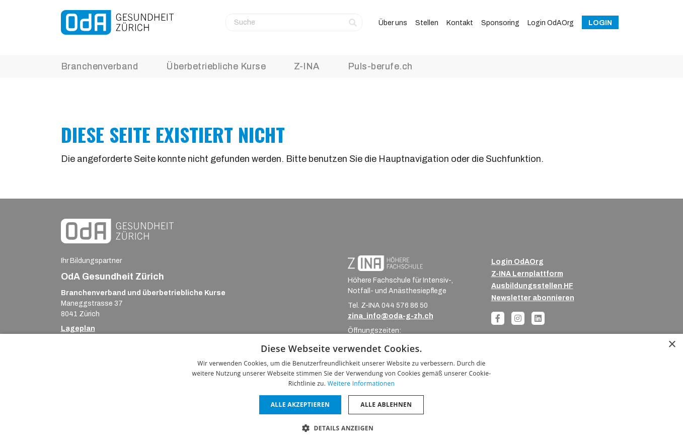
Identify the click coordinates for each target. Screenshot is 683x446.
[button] (341, 428)
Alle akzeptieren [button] (300, 404)
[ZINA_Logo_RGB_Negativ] (385, 262)
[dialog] (341, 390)
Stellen (426, 23)
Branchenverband (99, 66)
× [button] (671, 344)
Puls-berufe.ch (380, 66)
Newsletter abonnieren (532, 298)
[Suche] (294, 22)
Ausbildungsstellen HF (532, 286)
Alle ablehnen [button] (386, 404)
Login (600, 23)
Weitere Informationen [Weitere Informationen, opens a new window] (361, 383)
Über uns (392, 23)
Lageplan (78, 328)
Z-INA (307, 66)
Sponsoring (500, 23)
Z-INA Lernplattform (527, 274)
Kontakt (459, 23)
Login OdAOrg (550, 23)
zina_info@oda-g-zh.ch (390, 316)
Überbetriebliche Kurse (216, 66)
